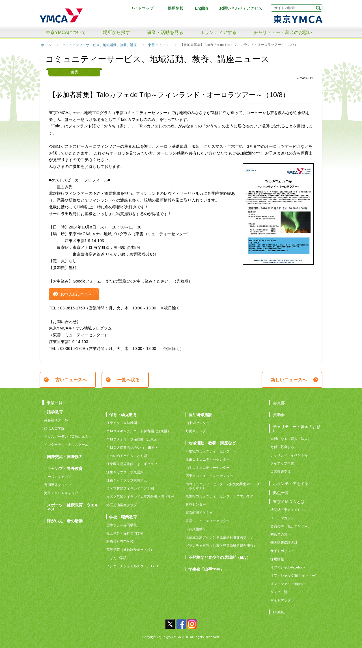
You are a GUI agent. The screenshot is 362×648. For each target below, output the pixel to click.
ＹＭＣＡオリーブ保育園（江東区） (133, 439)
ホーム (46, 45)
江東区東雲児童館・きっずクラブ (131, 464)
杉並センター (196, 504)
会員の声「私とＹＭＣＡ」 (290, 526)
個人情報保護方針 (284, 542)
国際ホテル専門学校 (123, 525)
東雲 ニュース (158, 45)
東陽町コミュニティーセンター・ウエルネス (219, 496)
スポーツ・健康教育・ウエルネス (72, 507)
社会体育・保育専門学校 (125, 533)
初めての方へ (280, 534)
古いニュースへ (71, 379)
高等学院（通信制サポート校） (130, 549)
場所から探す (116, 32)
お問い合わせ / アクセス (240, 8)
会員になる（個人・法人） (290, 438)
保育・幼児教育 (123, 414)
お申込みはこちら (76, 294)
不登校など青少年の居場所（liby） (219, 557)
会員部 (279, 403)
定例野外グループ (57, 485)
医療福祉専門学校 (119, 541)
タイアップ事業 (282, 463)
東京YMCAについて (66, 32)
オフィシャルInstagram (287, 583)
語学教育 (55, 412)
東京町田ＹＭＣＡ (199, 512)
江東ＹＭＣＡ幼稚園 (121, 423)
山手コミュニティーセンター (208, 467)
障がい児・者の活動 (65, 521)
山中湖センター (197, 423)
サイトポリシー (282, 551)
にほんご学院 (54, 428)
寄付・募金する (282, 447)
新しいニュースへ (289, 379)
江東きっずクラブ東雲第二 (126, 472)
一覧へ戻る (128, 379)
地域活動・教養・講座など (212, 443)
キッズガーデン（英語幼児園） (68, 436)
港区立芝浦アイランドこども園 (130, 488)
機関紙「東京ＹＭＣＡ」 (289, 510)
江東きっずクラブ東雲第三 (126, 480)
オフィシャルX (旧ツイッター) (293, 575)
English (201, 8)
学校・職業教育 (123, 517)
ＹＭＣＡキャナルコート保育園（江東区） (138, 431)
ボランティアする (218, 32)
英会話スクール (56, 420)
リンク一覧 (278, 592)
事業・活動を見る (165, 32)
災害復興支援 (280, 471)
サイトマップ (142, 8)
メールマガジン (282, 518)
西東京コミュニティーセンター (209, 476)
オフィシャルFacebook (287, 567)
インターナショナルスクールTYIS (132, 566)
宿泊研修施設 (200, 414)
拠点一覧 (281, 492)
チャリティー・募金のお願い (282, 32)
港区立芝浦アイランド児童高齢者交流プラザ (140, 497)
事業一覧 (55, 403)
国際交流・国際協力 (65, 456)
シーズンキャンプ (57, 476)
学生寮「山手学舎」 (206, 569)
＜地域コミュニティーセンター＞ (211, 451)
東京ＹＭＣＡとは (289, 501)
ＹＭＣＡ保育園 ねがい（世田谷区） (133, 447)
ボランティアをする (291, 483)
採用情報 (176, 8)
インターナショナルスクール (66, 444)
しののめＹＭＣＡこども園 (126, 455)
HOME (279, 612)
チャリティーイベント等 (289, 455)
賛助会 (279, 414)
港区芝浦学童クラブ (121, 505)
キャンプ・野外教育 (65, 468)
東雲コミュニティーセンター (208, 521)
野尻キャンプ (196, 431)
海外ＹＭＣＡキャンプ (61, 493)
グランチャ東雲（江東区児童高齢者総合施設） (221, 545)
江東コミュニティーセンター (208, 459)
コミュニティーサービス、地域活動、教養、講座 (99, 45)
